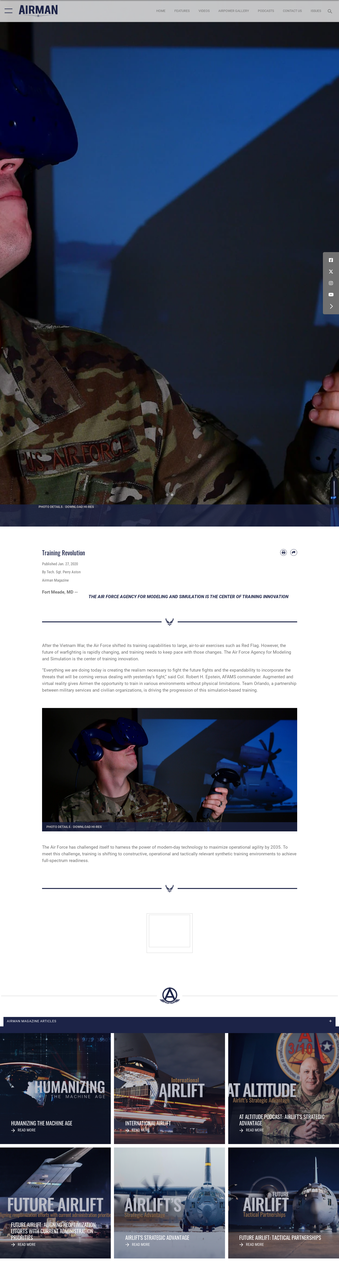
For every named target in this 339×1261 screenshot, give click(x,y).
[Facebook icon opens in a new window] (331, 260)
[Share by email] (293, 552)
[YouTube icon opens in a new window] (331, 294)
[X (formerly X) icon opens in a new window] (331, 271)
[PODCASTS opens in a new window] (266, 11)
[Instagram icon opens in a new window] (331, 283)
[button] (7, 11)
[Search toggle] (331, 11)
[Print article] (283, 552)
